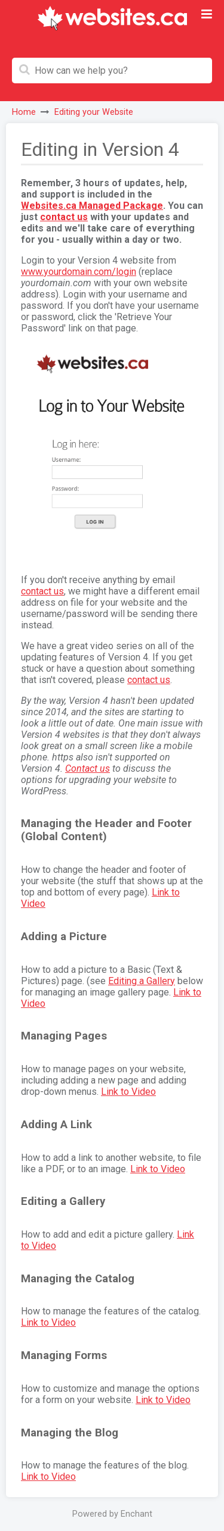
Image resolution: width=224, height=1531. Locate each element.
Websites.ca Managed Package (92, 205)
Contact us (87, 768)
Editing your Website (93, 112)
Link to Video (128, 1091)
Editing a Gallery (141, 981)
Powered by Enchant (112, 1514)
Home (24, 112)
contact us (64, 217)
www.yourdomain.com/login (78, 271)
